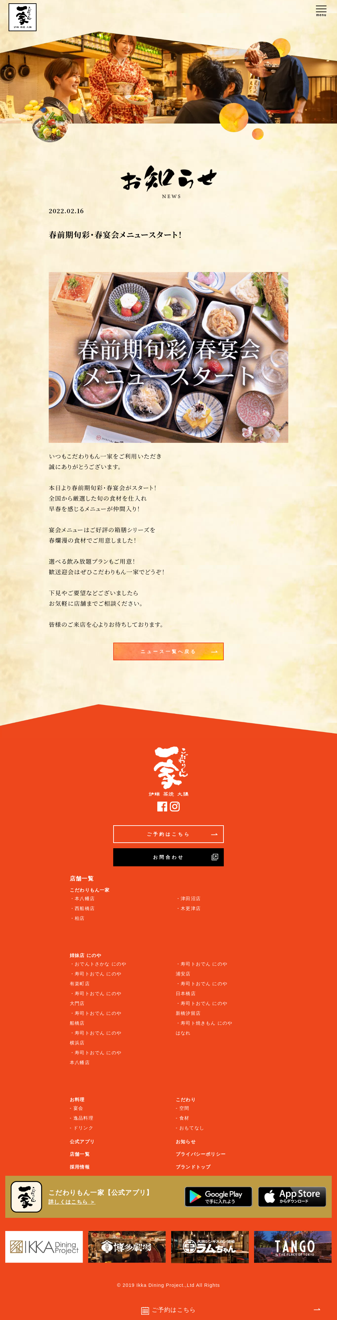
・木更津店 (188, 908)
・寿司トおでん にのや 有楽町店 (95, 978)
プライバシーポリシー (201, 1154)
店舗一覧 (80, 1154)
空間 (184, 1108)
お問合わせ (186, 857)
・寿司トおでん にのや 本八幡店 (95, 1057)
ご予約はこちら (182, 834)
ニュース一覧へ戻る (179, 651)
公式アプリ (82, 1141)
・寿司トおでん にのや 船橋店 (95, 1018)
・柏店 (77, 918)
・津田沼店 (188, 898)
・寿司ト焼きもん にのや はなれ (204, 1028)
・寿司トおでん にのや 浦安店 (201, 968)
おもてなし (191, 1127)
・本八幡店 (82, 898)
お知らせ (186, 1141)
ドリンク (83, 1127)
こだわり (186, 1099)
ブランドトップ (193, 1167)
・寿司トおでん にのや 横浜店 (95, 1037)
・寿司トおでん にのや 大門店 (95, 998)
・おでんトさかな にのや (98, 964)
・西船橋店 (82, 908)
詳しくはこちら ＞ (71, 1202)
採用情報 (80, 1167)
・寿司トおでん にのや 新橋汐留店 (201, 1008)
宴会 (78, 1108)
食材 (184, 1118)
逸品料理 (83, 1118)
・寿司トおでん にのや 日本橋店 (201, 988)
